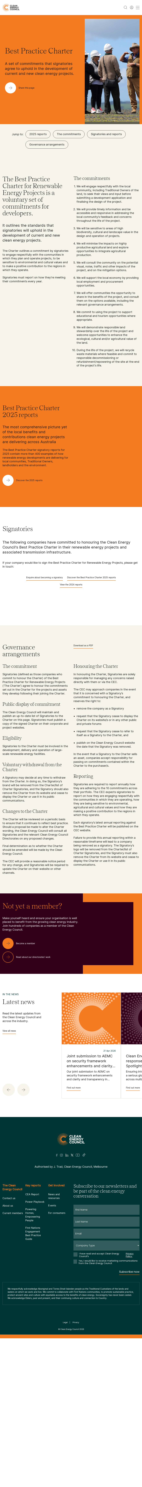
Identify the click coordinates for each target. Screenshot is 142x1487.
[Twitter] (72, 1155)
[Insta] (61, 1155)
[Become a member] (21, 943)
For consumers (56, 1212)
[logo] (11, 7)
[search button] (125, 7)
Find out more (74, 1088)
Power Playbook (34, 1201)
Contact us (8, 1198)
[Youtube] (78, 1155)
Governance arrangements (46, 144)
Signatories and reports (106, 134)
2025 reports (38, 134)
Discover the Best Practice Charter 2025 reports (91, 578)
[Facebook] (57, 1155)
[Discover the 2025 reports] (24, 480)
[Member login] (131, 7)
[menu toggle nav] (138, 7)
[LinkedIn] (66, 1155)
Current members (12, 1213)
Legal (65, 1322)
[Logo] (71, 1139)
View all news (9, 1031)
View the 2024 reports (71, 585)
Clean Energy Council (69, 1329)
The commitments (69, 134)
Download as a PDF (83, 646)
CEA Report (32, 1194)
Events (52, 1205)
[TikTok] (84, 1155)
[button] (8, 1090)
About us (7, 1205)
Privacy (76, 1322)
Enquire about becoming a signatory (44, 578)
